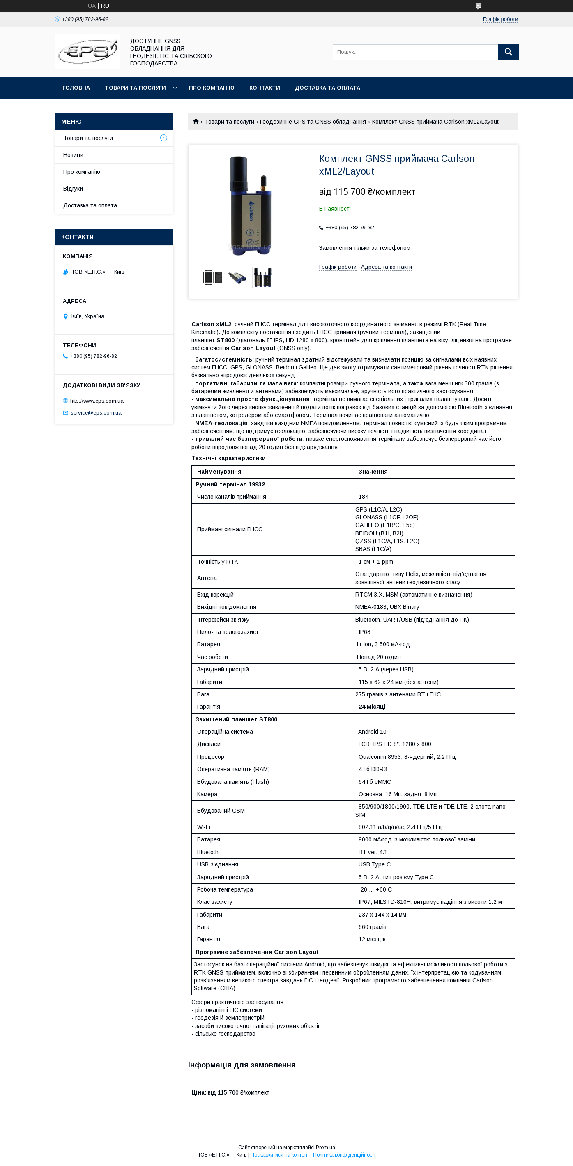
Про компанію (212, 88)
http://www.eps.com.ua (97, 401)
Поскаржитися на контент (280, 1155)
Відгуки (73, 188)
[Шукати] (508, 52)
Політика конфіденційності (344, 1155)
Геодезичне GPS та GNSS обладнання (313, 121)
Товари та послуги (135, 88)
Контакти (264, 88)
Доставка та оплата (327, 88)
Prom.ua (325, 1147)
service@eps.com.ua (96, 413)
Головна (76, 88)
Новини (73, 155)
